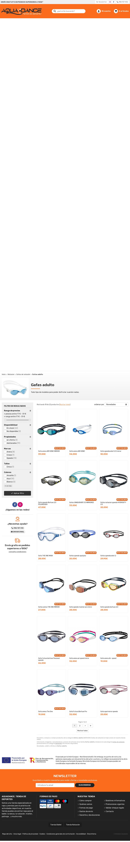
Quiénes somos (85, 804)
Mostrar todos (65, 404)
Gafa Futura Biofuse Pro (78, 711)
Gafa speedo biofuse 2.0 (109, 607)
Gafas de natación (118, 742)
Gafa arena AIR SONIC (77, 451)
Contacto (110, 811)
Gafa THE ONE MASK (45, 556)
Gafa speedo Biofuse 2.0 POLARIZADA (47, 503)
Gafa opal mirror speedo (109, 711)
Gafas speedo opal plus (77, 556)
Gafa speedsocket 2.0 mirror (110, 451)
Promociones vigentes (115, 804)
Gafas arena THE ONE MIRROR (49, 607)
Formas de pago (86, 808)
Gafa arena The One (45, 711)
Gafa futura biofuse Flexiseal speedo (49, 659)
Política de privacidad (30, 834)
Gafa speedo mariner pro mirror (80, 607)
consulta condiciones (17, 552)
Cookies (42, 834)
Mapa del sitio (7, 834)
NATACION (58, 743)
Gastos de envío (86, 811)
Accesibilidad (81, 834)
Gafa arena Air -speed (108, 658)
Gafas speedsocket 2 (108, 556)
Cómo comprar (85, 800)
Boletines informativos (115, 800)
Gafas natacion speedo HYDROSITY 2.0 (113, 503)
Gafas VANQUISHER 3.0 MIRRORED (81, 502)
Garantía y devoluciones (89, 815)
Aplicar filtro (19, 493)
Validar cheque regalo (115, 808)
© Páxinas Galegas (121, 834)
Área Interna (91, 834)
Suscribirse (85, 785)
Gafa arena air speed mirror (79, 658)
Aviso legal (17, 834)
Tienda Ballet (55, 825)
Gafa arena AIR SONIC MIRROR (49, 451)
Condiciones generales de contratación (61, 834)
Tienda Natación (73, 825)
